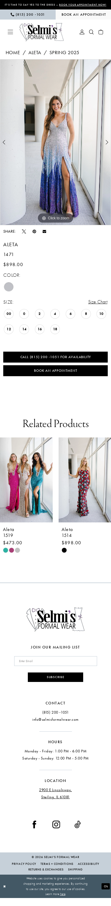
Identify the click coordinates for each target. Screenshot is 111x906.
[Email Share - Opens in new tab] (44, 235)
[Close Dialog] (5, 894)
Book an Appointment (55, 376)
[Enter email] (55, 668)
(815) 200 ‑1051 (55, 720)
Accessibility (88, 872)
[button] (10, 36)
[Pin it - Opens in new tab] (34, 235)
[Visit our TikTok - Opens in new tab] (77, 832)
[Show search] (91, 36)
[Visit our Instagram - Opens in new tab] (56, 832)
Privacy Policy (24, 872)
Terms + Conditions (57, 872)
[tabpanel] (55, 146)
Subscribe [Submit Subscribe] (55, 685)
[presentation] (26, 486)
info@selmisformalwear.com (55, 727)
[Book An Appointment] (83, 19)
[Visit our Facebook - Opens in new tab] (34, 832)
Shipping (75, 877)
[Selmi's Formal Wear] (41, 36)
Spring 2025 (64, 56)
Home (13, 56)
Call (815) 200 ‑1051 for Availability (55, 362)
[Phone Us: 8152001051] (28, 19)
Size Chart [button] (97, 306)
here (62, 902)
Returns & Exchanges (46, 877)
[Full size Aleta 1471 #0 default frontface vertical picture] (55, 146)
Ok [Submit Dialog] (105, 894)
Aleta (34, 56)
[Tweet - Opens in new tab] (24, 235)
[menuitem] (28, 19)
